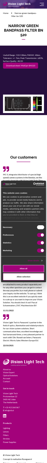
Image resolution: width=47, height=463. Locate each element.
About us (7, 369)
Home (5, 13)
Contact (6, 381)
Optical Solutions (10, 375)
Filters (6, 435)
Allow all (23, 268)
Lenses (6, 431)
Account (6, 378)
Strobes (6, 438)
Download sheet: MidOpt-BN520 (20, 65)
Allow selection (23, 277)
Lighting (6, 428)
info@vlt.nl (8, 410)
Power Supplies (9, 442)
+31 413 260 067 (11, 407)
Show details (33, 260)
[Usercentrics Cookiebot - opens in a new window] (33, 184)
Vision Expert (9, 372)
